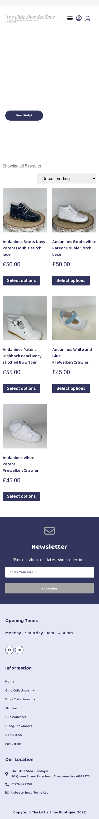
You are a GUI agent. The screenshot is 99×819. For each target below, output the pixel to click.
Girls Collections (20, 690)
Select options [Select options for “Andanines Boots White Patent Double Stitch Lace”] (71, 280)
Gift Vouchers (15, 717)
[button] (69, 18)
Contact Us (13, 735)
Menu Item (13, 744)
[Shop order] (66, 179)
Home (9, 681)
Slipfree (11, 708)
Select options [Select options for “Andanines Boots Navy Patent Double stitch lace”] (21, 280)
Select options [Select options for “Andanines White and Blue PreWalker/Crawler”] (71, 388)
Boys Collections (20, 699)
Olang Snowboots (18, 726)
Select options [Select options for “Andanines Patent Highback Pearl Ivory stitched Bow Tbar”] (21, 388)
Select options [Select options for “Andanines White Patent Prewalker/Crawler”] (21, 496)
